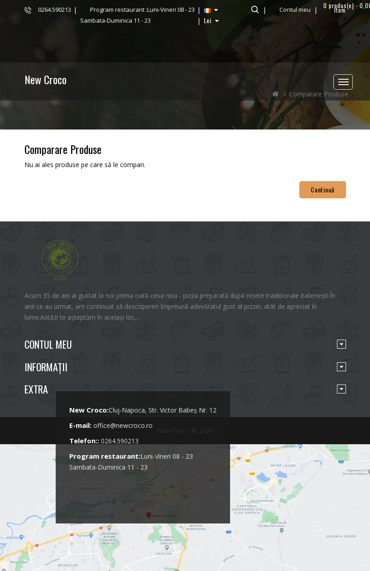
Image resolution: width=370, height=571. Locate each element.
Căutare (253, 9)
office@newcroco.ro (123, 425)
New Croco (45, 79)
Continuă (322, 189)
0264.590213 (54, 9)
